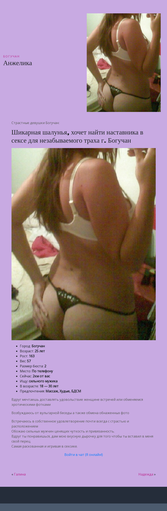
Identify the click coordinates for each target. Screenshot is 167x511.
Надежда (145, 474)
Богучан (11, 56)
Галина (20, 474)
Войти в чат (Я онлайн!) (83, 454)
